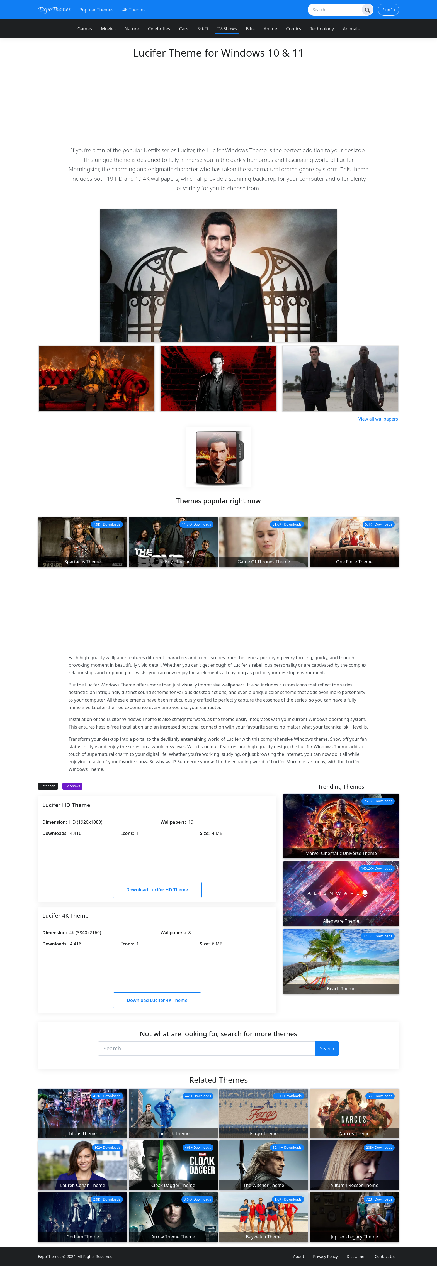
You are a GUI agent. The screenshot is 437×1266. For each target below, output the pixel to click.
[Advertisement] (218, 102)
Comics (293, 29)
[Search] (367, 9)
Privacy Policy (325, 1256)
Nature (132, 29)
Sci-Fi (202, 29)
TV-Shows (227, 29)
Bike (250, 29)
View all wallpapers (378, 419)
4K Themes (133, 10)
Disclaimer (356, 1256)
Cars (183, 29)
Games (84, 29)
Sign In (388, 9)
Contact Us (385, 1256)
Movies (108, 29)
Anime (270, 29)
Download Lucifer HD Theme (157, 890)
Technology (322, 29)
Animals (351, 29)
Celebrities (159, 29)
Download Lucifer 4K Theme (157, 1000)
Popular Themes (96, 10)
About (298, 1256)
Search (327, 1048)
